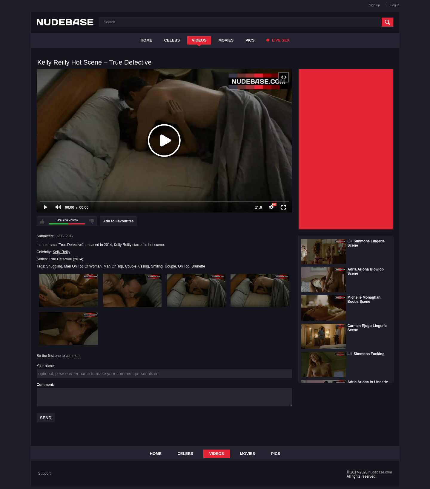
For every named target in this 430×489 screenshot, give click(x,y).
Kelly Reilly (61, 252)
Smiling (156, 266)
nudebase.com (380, 472)
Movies (226, 40)
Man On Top (113, 266)
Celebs (172, 40)
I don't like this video (92, 221)
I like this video (42, 221)
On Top (183, 266)
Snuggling (54, 266)
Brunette (198, 266)
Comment (45, 385)
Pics (249, 40)
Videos (199, 40)
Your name (45, 366)
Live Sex (277, 40)
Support (44, 473)
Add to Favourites (118, 221)
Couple (170, 266)
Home (146, 40)
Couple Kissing (137, 266)
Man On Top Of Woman (83, 266)
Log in (395, 5)
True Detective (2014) (66, 259)
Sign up (374, 5)
